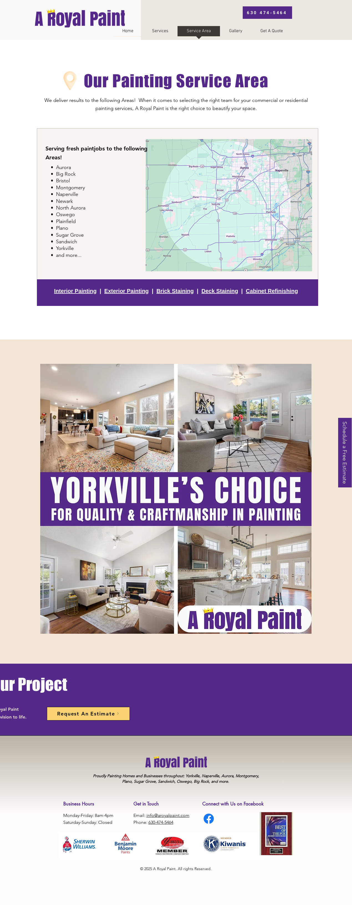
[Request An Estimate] (88, 713)
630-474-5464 (160, 822)
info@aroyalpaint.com (167, 815)
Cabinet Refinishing (272, 291)
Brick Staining (175, 291)
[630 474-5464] (267, 12)
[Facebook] (209, 818)
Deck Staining (219, 291)
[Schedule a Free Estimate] (345, 453)
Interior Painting (75, 291)
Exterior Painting (126, 291)
